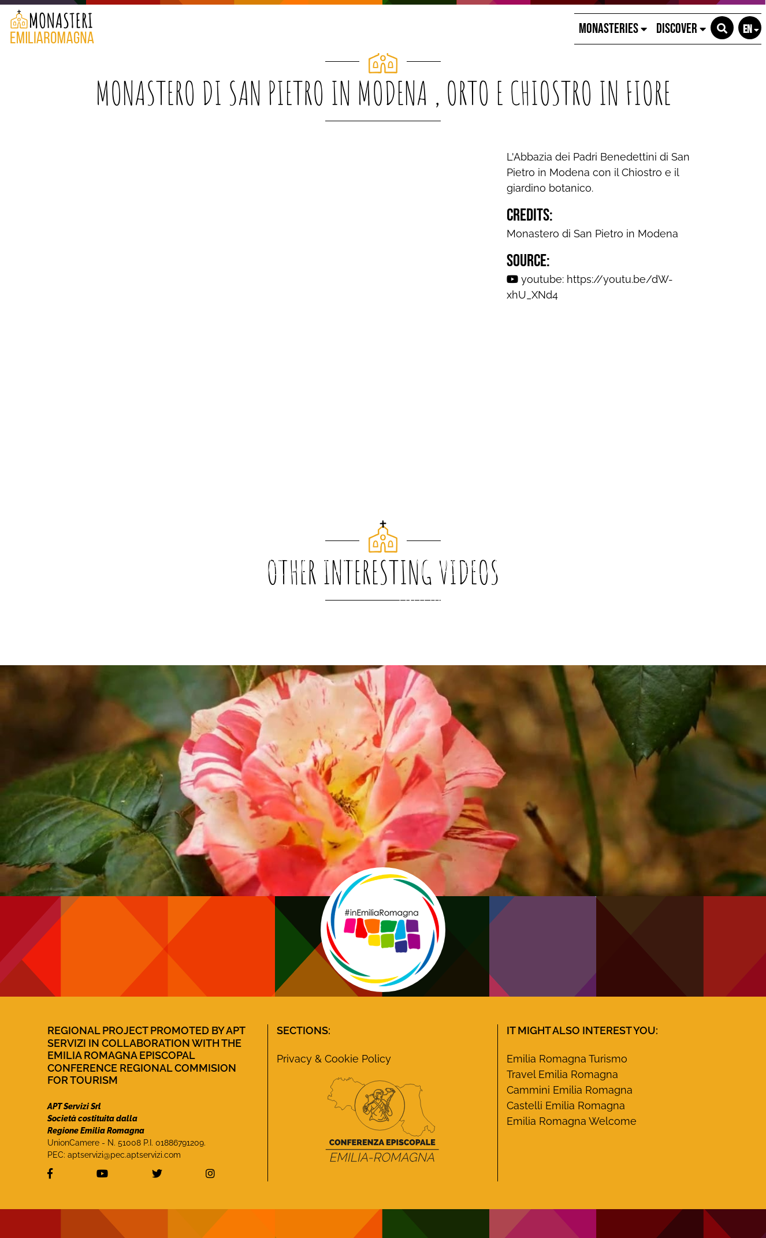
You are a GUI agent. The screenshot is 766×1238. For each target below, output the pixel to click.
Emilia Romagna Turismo (567, 1059)
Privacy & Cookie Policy (334, 1059)
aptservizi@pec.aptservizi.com (124, 1154)
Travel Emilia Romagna (562, 1074)
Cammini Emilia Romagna (570, 1090)
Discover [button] (681, 28)
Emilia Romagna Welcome (572, 1121)
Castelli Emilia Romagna (566, 1105)
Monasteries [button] (613, 28)
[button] (722, 27)
